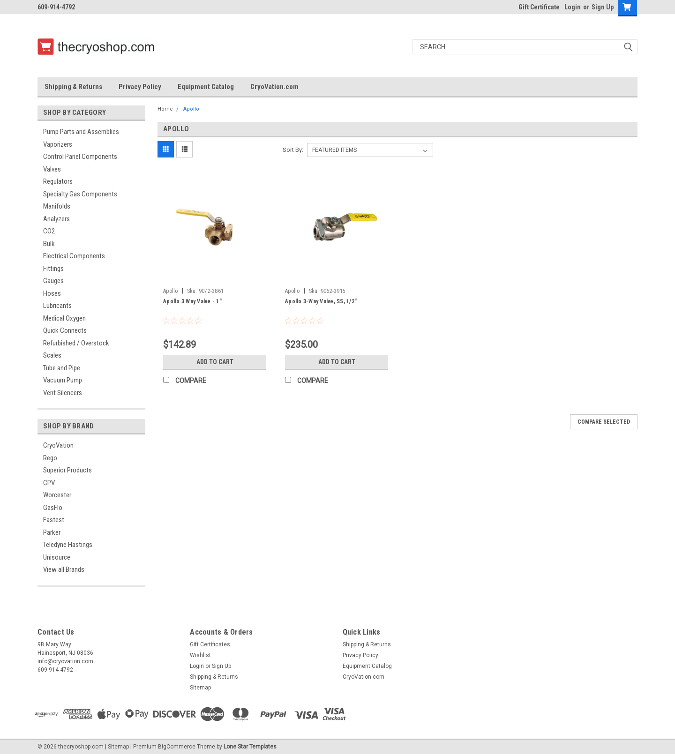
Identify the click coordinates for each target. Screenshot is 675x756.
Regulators (58, 181)
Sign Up (603, 7)
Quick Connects (65, 330)
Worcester (57, 495)
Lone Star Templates (250, 746)
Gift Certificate (539, 7)
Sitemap (200, 687)
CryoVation (58, 445)
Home (165, 109)
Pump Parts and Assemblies (81, 131)
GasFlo (52, 507)
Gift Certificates (210, 644)
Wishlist (200, 655)
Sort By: (293, 149)
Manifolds (56, 206)
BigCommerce (176, 746)
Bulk (49, 244)
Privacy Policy (140, 86)
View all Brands (63, 569)
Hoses (52, 293)
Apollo (191, 109)
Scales (52, 355)
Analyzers (56, 219)
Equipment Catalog (206, 86)
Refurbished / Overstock (76, 343)
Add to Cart (214, 362)
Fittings (53, 268)
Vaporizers (57, 144)
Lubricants (57, 305)
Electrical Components (74, 256)
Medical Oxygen (64, 318)
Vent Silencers (62, 393)
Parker (51, 532)
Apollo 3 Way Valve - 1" (192, 301)
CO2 (49, 231)
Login (572, 7)
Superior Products (67, 470)
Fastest (53, 520)
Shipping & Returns (73, 86)
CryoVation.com (274, 86)
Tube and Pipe (61, 368)
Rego (50, 458)
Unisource (56, 557)
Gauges (53, 281)
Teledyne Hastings (67, 544)
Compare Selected (604, 422)
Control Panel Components (80, 156)
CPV (49, 483)
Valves (52, 169)
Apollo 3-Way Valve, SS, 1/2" (321, 301)
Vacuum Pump (62, 380)
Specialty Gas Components (80, 194)
